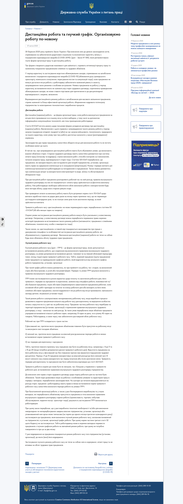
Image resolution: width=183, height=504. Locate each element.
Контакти (115, 22)
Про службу (30, 22)
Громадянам (90, 22)
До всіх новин (155, 98)
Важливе (103, 22)
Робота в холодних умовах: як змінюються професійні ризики (144, 69)
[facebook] (127, 22)
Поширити (29, 454)
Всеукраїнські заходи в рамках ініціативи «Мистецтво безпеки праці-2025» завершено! (144, 80)
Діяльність (44, 22)
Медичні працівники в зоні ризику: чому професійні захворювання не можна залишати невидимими (145, 46)
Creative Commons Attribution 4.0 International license (76, 500)
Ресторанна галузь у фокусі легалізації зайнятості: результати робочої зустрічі (145, 58)
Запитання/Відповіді (72, 22)
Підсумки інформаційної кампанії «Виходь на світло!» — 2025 (145, 91)
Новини (56, 22)
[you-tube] (131, 22)
